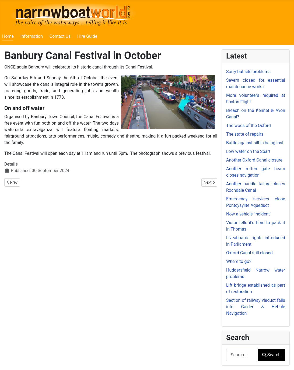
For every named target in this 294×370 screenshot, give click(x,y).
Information (31, 36)
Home (8, 36)
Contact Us (60, 36)
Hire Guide (87, 36)
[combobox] (242, 355)
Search (271, 354)
